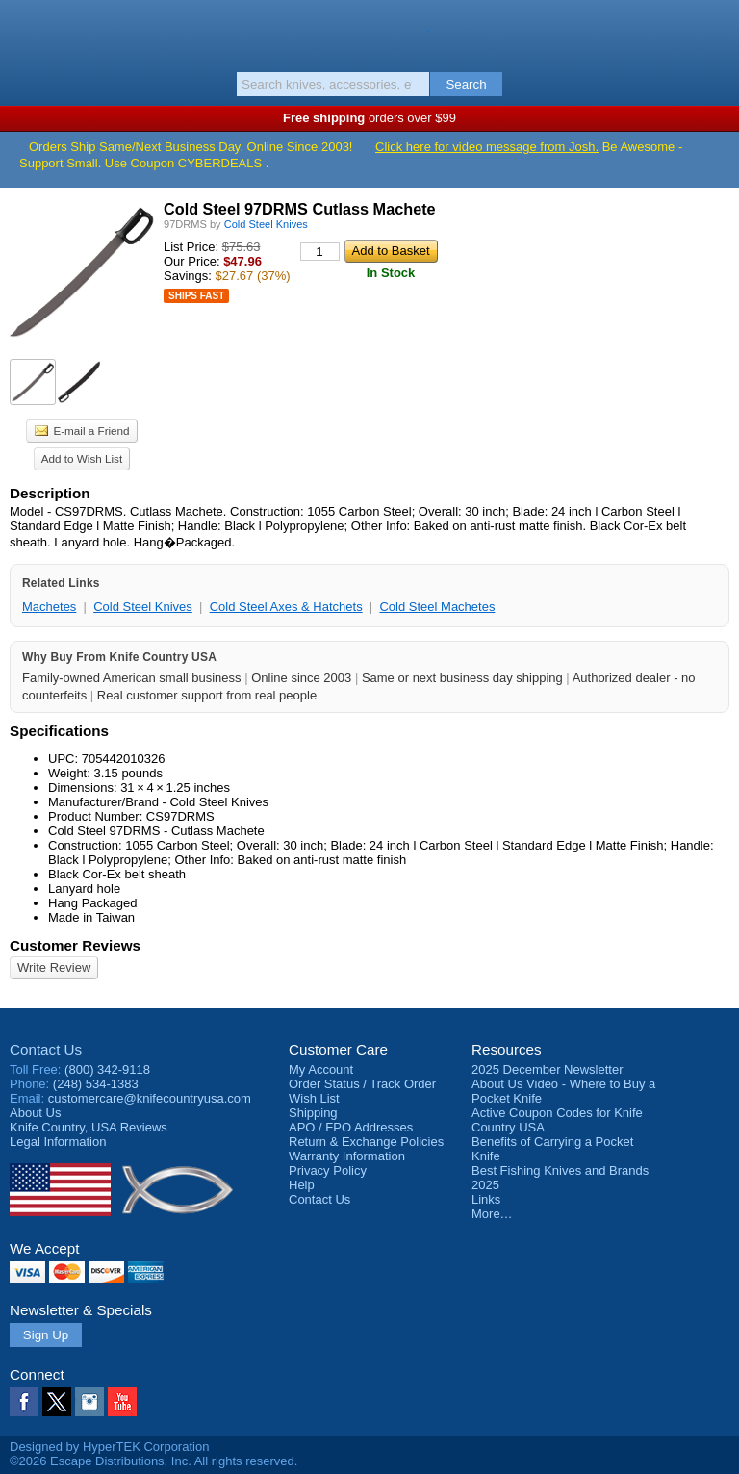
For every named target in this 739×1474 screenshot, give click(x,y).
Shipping (313, 1113)
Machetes (49, 606)
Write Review (53, 967)
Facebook (24, 1401)
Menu (24, 30)
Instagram (89, 1401)
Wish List (314, 1098)
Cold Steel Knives (142, 606)
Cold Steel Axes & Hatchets (286, 606)
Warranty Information (347, 1156)
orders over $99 (369, 118)
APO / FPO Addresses (351, 1127)
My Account (321, 1069)
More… (492, 1214)
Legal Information (58, 1141)
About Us (35, 1113)
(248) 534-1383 (96, 1084)
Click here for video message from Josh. (487, 147)
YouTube (122, 1401)
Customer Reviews (75, 945)
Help (302, 1185)
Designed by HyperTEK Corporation (109, 1446)
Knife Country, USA (370, 33)
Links (485, 1199)
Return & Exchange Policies (366, 1141)
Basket (715, 30)
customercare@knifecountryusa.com (149, 1098)
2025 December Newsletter (547, 1069)
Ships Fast (196, 296)
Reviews (88, 1127)
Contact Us (46, 1049)
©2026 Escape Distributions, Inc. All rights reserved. (153, 1461)
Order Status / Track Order (362, 1084)
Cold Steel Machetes (437, 606)
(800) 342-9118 (107, 1069)
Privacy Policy (328, 1170)
